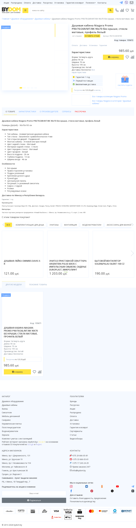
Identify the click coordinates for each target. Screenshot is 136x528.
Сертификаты (76, 431)
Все (8, 225)
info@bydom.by (79, 470)
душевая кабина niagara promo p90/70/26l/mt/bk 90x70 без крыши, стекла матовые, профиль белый (21, 332)
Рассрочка (47, 2)
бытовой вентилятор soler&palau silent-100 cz (109, 262)
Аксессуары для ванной (119, 225)
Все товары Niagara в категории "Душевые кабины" (111, 102)
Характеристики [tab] (27, 111)
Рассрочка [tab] (80, 111)
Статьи (73, 435)
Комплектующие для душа (30, 225)
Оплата (27, 2)
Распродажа (16, 2)
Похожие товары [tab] (38, 284)
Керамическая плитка (12, 423)
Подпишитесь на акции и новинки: (19, 486)
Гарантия (103, 45)
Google (30, 444)
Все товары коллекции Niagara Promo (109, 96)
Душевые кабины (9, 405)
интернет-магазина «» (24, 442)
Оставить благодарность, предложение (88, 498)
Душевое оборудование (13, 401)
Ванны (5, 408)
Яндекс (39, 444)
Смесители (7, 412)
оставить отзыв (92, 36)
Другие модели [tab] (14, 284)
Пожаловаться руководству (82, 501)
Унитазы (54, 225)
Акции (6, 2)
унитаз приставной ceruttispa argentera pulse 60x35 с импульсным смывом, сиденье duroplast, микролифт (68, 265)
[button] (21, 88)
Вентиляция (70, 225)
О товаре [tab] (10, 111)
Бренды (73, 401)
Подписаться (34, 500)
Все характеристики (83, 71)
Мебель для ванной (11, 416)
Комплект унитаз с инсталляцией (17, 438)
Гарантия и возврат (75, 2)
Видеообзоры (76, 438)
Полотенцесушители (11, 427)
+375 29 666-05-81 (80, 455)
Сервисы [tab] (66, 111)
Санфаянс (6, 420)
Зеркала (5, 435)
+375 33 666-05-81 (80, 459)
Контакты (101, 2)
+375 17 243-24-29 (80, 463)
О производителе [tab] (49, 111)
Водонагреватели (91, 225)
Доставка (37, 2)
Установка (59, 2)
